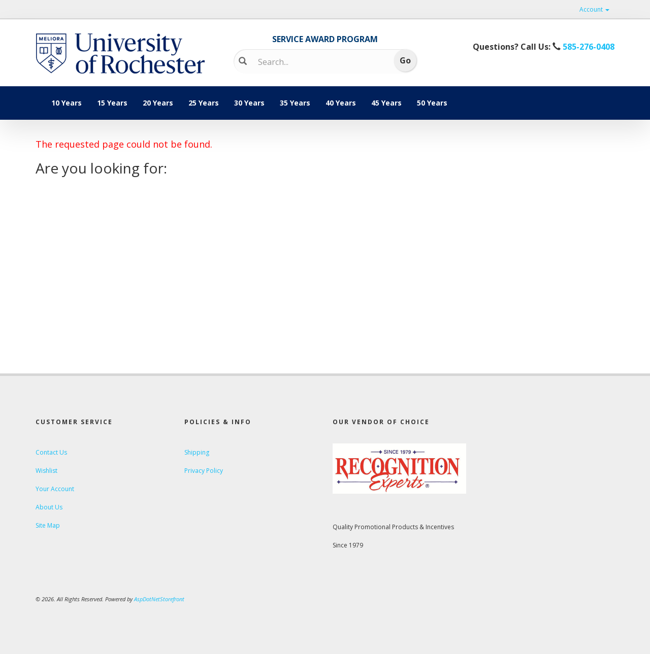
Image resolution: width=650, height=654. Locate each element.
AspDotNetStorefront (159, 599)
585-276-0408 (587, 46)
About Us (49, 507)
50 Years (432, 103)
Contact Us (51, 452)
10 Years (66, 103)
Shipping (196, 452)
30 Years (249, 103)
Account (594, 9)
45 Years (386, 103)
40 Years (341, 103)
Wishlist (46, 470)
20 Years (158, 103)
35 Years (295, 103)
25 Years (203, 103)
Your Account (55, 489)
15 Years (112, 103)
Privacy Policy (203, 470)
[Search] (317, 62)
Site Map (48, 525)
